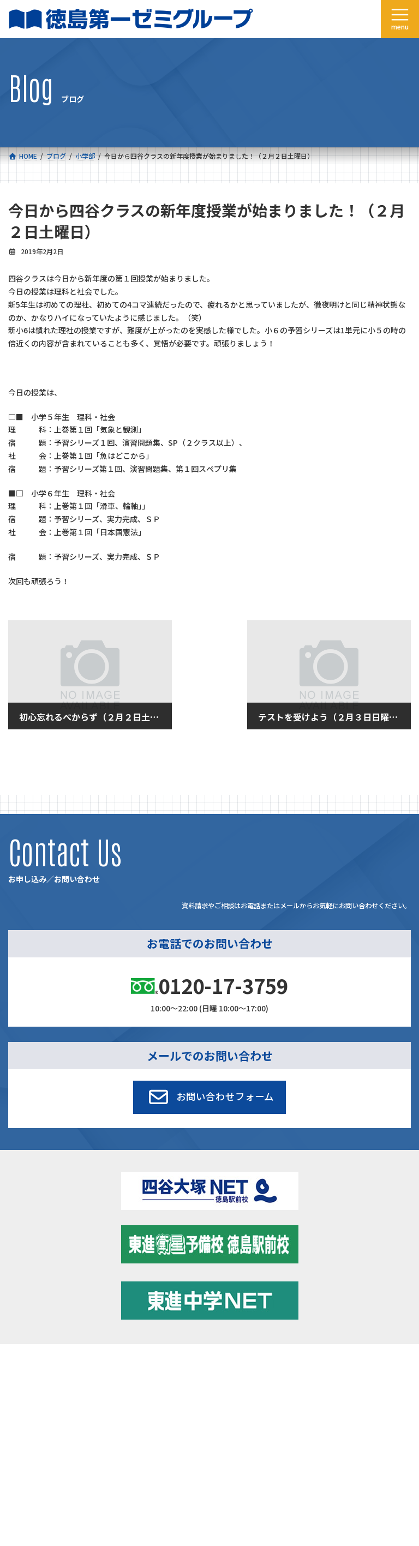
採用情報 (31, 1402)
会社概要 (31, 1390)
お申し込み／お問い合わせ (258, 1402)
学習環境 (232, 1378)
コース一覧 (34, 1366)
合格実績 (31, 1378)
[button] (209, 1097)
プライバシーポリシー (375, 1450)
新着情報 (232, 1366)
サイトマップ (314, 1450)
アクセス (232, 1390)
